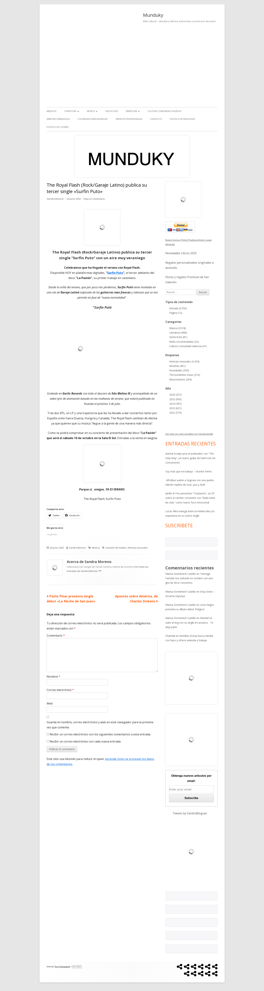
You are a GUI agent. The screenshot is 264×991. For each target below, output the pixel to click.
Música (91, 111)
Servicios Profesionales (129, 119)
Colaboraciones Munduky (93, 119)
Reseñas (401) (177, 366)
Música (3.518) (177, 328)
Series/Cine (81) (178, 337)
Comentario (56, 635)
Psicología (111, 111)
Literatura (70, 111)
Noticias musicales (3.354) (184, 361)
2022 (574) (175, 412)
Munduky (153, 15)
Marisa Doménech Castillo (180, 573)
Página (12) (175, 312)
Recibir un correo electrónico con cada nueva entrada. (85, 741)
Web (50, 703)
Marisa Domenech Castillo (180, 618)
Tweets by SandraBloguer (189, 813)
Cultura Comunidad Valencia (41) (188, 346)
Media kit (52, 111)
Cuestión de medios (116, 547)
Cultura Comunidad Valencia (164, 111)
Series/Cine (131, 111)
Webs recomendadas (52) (184, 341)
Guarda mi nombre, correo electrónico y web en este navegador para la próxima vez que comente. (100, 724)
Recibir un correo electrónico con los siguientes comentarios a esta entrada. (100, 734)
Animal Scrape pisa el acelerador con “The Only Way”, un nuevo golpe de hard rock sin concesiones (190, 458)
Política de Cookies (58, 127)
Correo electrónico (60, 690)
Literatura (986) (178, 332)
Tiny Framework (62, 967)
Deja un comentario (94, 198)
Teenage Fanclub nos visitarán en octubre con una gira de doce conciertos (189, 578)
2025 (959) (175, 399)
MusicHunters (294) (180, 379)
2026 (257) (175, 394)
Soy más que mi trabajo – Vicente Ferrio (188, 471)
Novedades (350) (179, 370)
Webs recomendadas (58, 119)
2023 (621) (175, 408)
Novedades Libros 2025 (181, 253)
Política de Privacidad (182, 119)
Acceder (77, 967)
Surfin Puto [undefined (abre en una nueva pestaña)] (115, 273)
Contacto (156, 119)
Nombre (53, 676)
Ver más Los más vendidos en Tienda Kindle (189, 434)
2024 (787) (175, 403)
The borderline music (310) (184, 375)
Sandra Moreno (55, 198)
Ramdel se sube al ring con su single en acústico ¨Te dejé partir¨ (189, 622)
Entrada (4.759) (178, 308)
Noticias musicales (138, 547)
